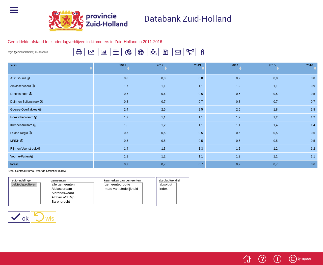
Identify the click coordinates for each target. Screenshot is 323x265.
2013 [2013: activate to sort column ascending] (178, 65)
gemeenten (58, 180)
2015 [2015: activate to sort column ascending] (265, 65)
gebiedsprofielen (24, 184)
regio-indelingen (21, 180)
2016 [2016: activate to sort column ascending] (309, 65)
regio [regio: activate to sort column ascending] (13, 65)
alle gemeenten (70, 184)
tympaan (305, 258)
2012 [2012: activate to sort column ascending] (134, 65)
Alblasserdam (70, 189)
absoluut (166, 184)
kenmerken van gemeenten (122, 180)
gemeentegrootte (121, 184)
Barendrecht (70, 202)
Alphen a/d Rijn (70, 197)
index (166, 189)
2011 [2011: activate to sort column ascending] (90, 65)
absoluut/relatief (169, 180)
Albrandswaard (70, 193)
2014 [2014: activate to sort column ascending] (222, 65)
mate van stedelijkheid (121, 189)
